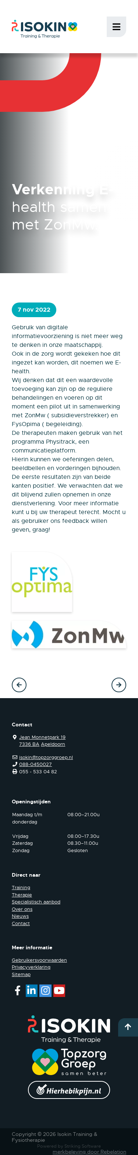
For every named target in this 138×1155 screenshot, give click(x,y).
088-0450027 (35, 764)
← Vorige (19, 685)
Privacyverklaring (31, 967)
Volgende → (119, 685)
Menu (116, 26)
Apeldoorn (53, 744)
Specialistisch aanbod (36, 902)
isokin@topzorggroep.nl (46, 757)
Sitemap (21, 974)
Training (21, 887)
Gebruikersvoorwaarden (39, 960)
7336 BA (29, 744)
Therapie (22, 895)
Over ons (22, 909)
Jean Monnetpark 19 (42, 737)
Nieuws (20, 916)
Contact (21, 923)
